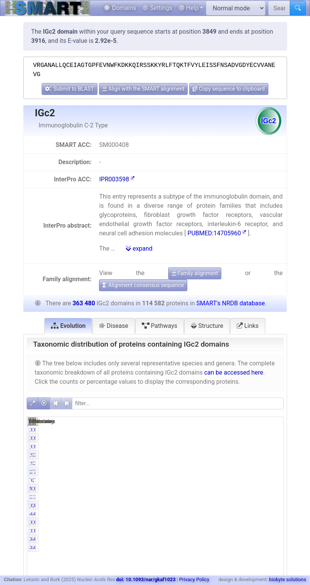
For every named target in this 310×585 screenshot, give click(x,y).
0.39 (273, 489)
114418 (217, 455)
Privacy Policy (194, 579)
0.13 (237, 430)
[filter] (178, 403)
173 (256, 430)
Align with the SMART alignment (143, 89)
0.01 (237, 446)
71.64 (271, 480)
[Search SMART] (279, 8)
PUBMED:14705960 (217, 233)
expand (139, 248)
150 (220, 430)
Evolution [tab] (68, 325)
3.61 (273, 497)
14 (258, 446)
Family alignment (195, 273)
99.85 (235, 463)
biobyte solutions (287, 579)
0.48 (237, 489)
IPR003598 (116, 179)
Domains (120, 7)
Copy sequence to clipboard (229, 89)
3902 (218, 497)
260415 (253, 480)
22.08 (235, 472)
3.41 (237, 497)
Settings (157, 7)
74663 (252, 472)
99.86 (235, 455)
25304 (216, 472)
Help (189, 7)
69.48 (235, 480)
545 (220, 489)
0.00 (273, 446)
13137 (252, 497)
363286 (253, 463)
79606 (216, 480)
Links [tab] (248, 325)
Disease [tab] (113, 325)
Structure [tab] (207, 325)
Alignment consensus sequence (143, 285)
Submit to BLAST (69, 89)
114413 (217, 463)
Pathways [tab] (159, 325)
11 (221, 446)
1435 (254, 489)
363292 (253, 455)
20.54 (271, 472)
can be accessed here (233, 372)
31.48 (271, 455)
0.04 (273, 430)
